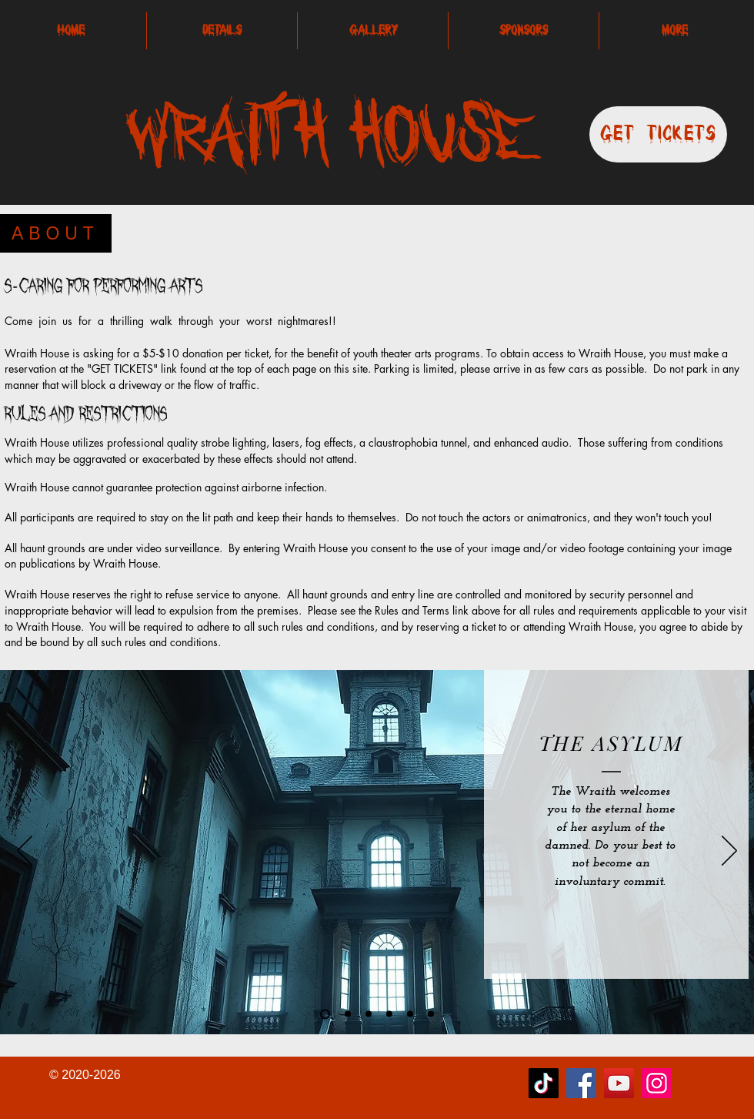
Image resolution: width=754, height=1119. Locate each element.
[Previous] (24, 852)
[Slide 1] (389, 1014)
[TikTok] (544, 1083)
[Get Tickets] (658, 134)
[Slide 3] (410, 1014)
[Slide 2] (348, 1014)
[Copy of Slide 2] (325, 1014)
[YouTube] (619, 1083)
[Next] (729, 852)
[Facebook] (581, 1083)
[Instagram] (657, 1083)
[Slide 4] (368, 1014)
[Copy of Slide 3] (431, 1014)
